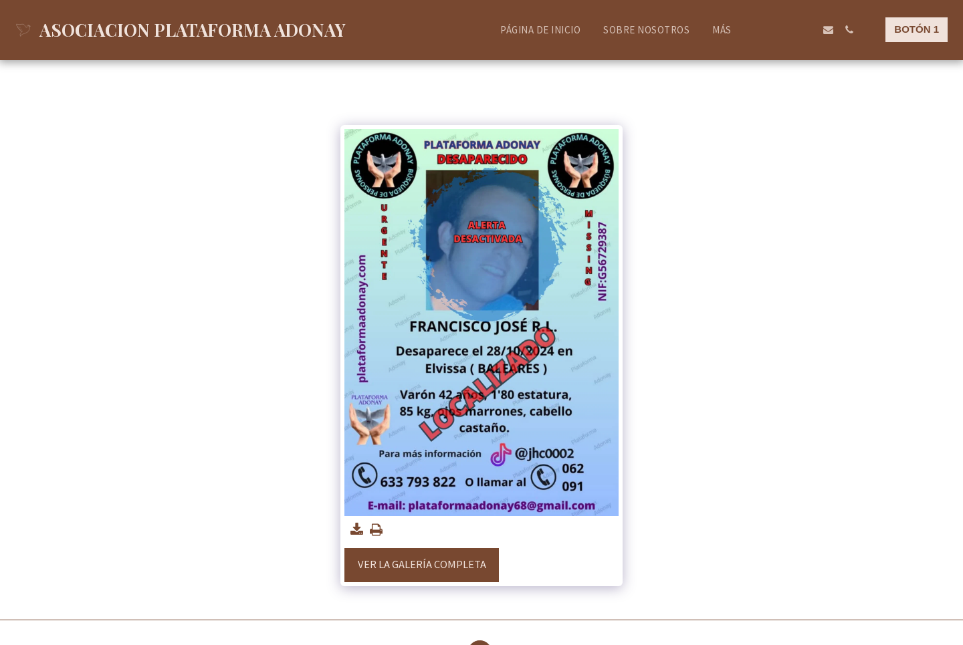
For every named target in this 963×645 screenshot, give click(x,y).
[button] (766, 30)
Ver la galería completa (422, 564)
